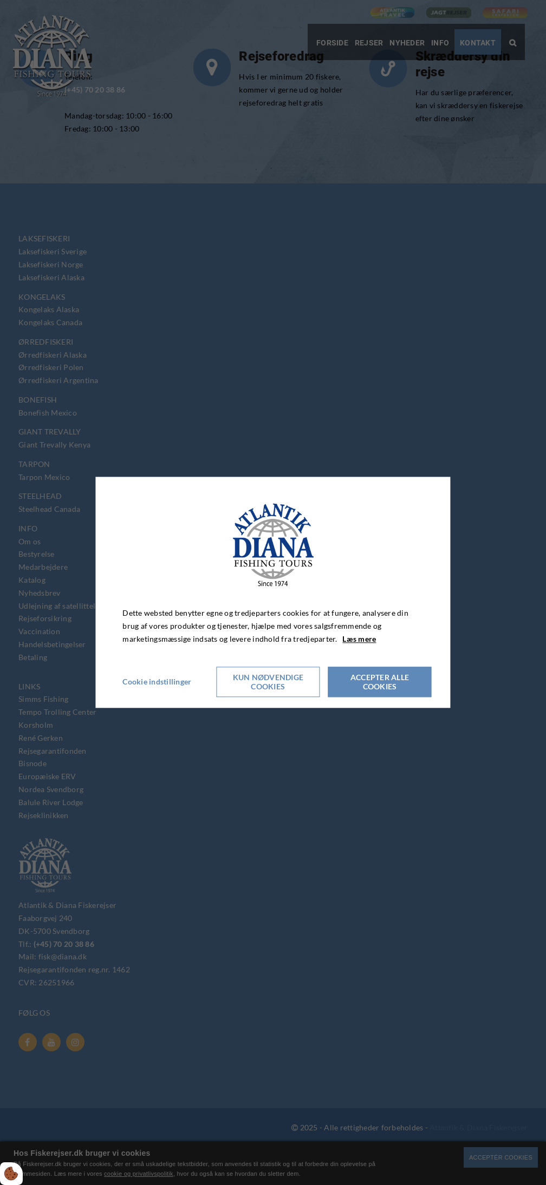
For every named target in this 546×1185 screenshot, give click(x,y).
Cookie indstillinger (156, 682)
